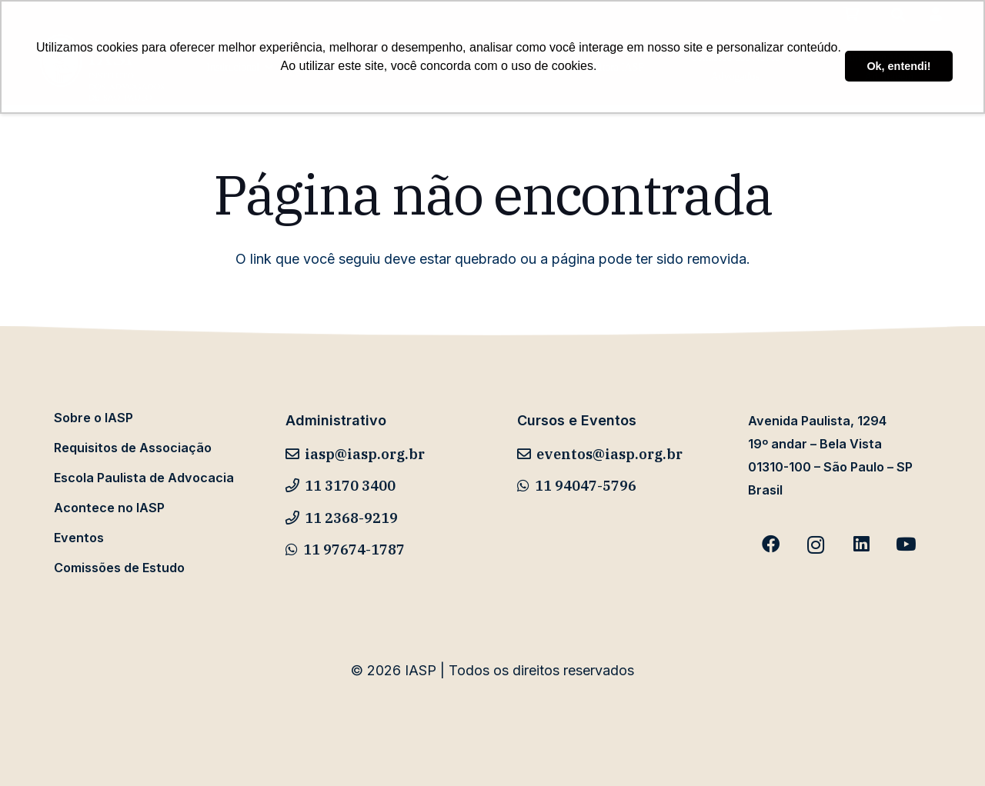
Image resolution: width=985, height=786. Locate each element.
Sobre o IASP (93, 417)
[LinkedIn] (860, 545)
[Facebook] (770, 545)
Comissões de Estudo (119, 567)
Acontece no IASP (109, 507)
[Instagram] (816, 545)
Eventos (79, 537)
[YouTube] (906, 545)
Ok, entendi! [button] (898, 66)
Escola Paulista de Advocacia (144, 477)
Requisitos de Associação (133, 447)
